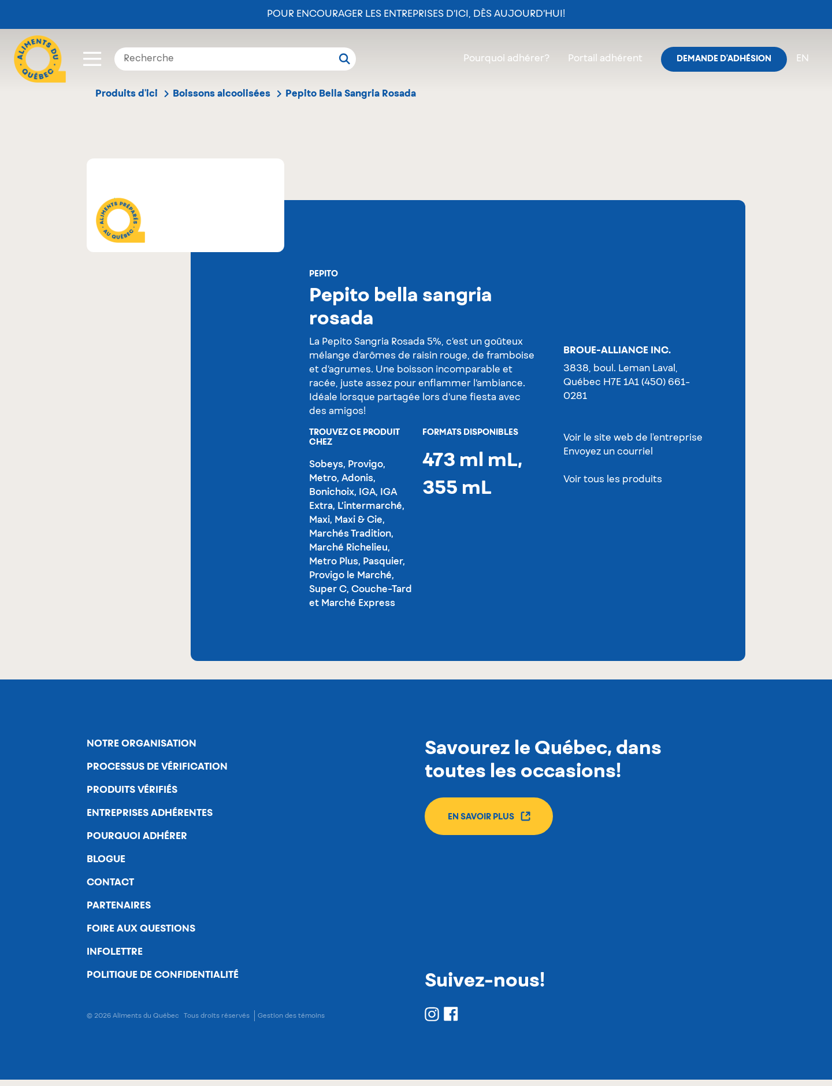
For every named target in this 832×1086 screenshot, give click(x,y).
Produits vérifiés (132, 791)
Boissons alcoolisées (221, 93)
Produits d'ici (126, 93)
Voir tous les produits (612, 480)
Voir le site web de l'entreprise (633, 438)
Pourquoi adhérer (137, 839)
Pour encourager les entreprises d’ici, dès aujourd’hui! (416, 14)
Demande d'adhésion (724, 59)
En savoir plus (489, 817)
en (802, 59)
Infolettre (115, 957)
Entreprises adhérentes (150, 815)
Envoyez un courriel (608, 452)
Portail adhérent (605, 59)
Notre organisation (141, 744)
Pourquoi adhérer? (506, 59)
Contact (110, 886)
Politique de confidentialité (163, 981)
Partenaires (119, 910)
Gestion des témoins (291, 1022)
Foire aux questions (141, 934)
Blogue (106, 862)
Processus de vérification (157, 768)
